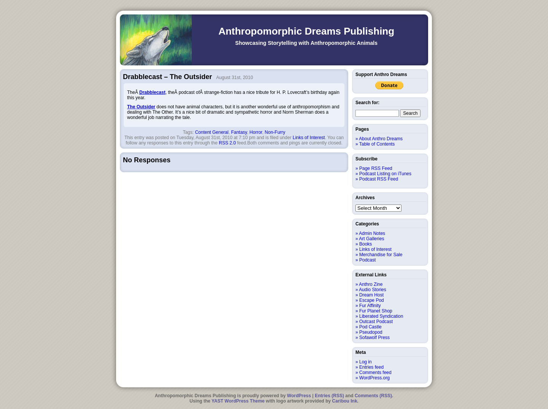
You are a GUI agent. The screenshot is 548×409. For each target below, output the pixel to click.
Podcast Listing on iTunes (385, 173)
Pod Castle (370, 327)
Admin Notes (372, 233)
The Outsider (141, 106)
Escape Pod (371, 300)
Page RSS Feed (375, 168)
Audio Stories (372, 289)
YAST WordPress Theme (238, 401)
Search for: (367, 102)
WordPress (299, 395)
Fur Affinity (370, 305)
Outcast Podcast (376, 321)
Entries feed (371, 367)
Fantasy (239, 132)
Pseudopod (370, 332)
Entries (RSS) (329, 395)
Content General (211, 132)
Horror (256, 132)
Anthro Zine (370, 284)
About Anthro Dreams (381, 138)
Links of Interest (309, 137)
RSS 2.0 (227, 143)
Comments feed (375, 372)
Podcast (367, 260)
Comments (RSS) (373, 395)
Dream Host (371, 295)
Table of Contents (377, 144)
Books (365, 244)
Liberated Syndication (381, 316)
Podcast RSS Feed (378, 179)
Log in (365, 362)
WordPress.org (374, 377)
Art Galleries (371, 238)
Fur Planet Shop (375, 311)
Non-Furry (275, 132)
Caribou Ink (344, 401)
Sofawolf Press (374, 337)
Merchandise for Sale (380, 254)
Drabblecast (152, 92)
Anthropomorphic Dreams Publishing (306, 31)
